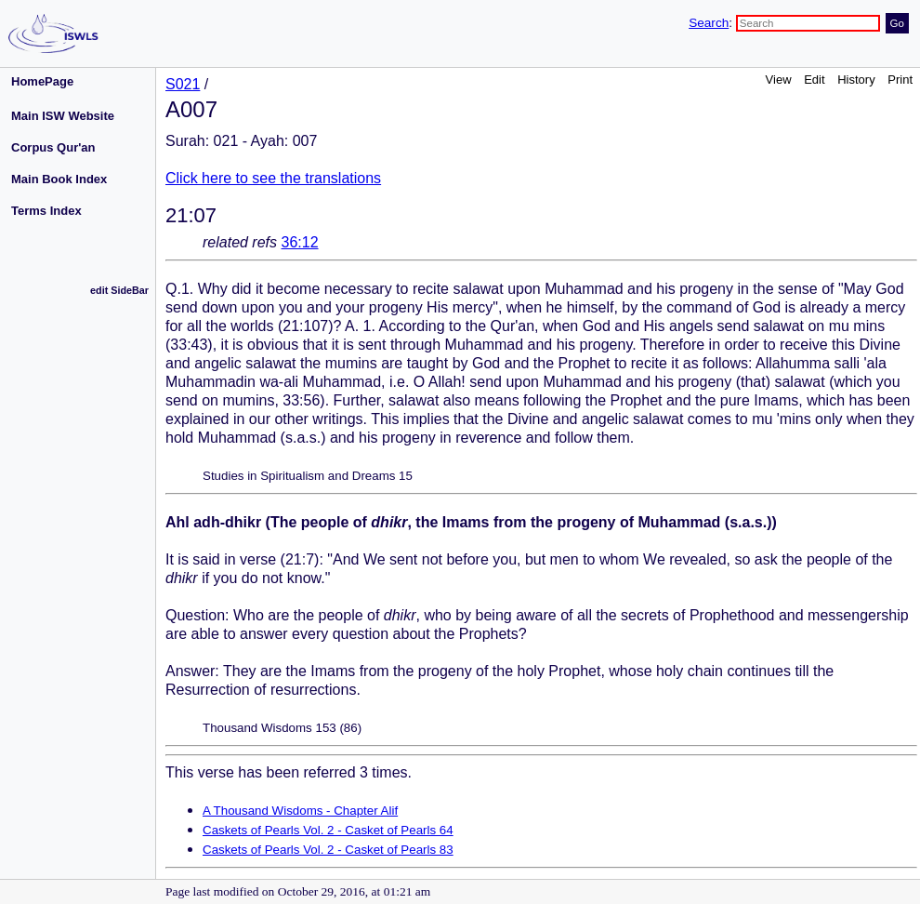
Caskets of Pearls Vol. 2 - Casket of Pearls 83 (328, 850)
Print (900, 79)
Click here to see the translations (273, 178)
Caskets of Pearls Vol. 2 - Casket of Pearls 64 (328, 830)
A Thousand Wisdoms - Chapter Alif (300, 811)
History (855, 79)
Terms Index (46, 211)
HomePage (42, 81)
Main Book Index (59, 179)
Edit (814, 79)
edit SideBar (119, 290)
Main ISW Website (62, 116)
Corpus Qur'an (53, 147)
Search (709, 23)
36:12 (300, 242)
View (779, 79)
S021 (182, 84)
